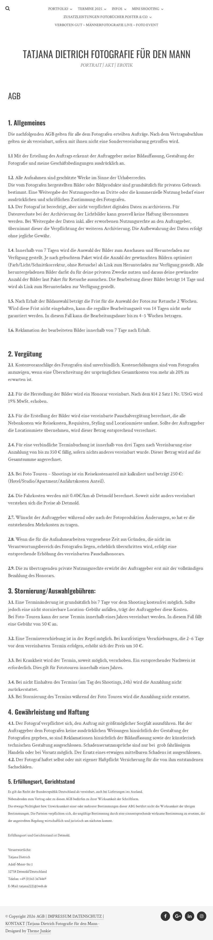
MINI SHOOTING (145, 8)
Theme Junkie (39, 931)
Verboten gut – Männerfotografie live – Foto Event (106, 25)
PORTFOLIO (58, 8)
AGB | (42, 916)
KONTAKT (15, 924)
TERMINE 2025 (90, 8)
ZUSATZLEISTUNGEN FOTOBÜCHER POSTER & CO (106, 17)
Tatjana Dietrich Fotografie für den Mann (62, 924)
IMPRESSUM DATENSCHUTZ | (76, 916)
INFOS (117, 8)
